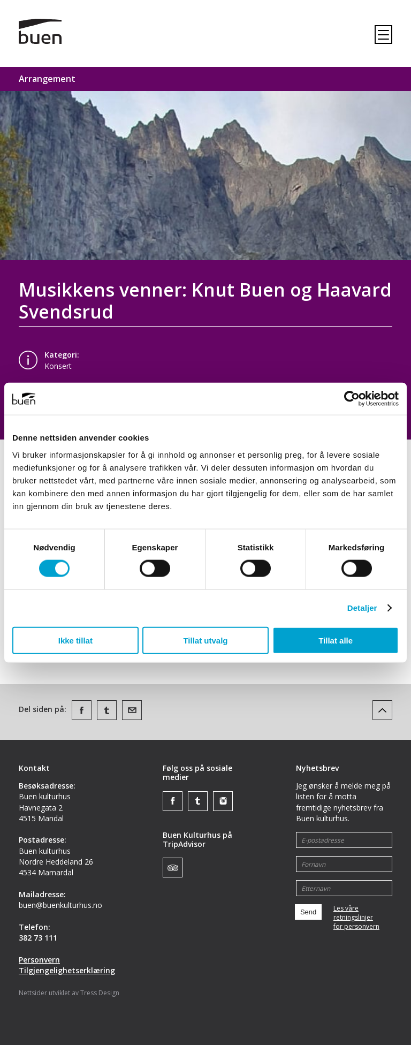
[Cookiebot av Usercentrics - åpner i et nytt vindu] (352, 399)
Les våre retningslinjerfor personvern (356, 917)
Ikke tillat (75, 640)
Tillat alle (335, 640)
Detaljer (362, 607)
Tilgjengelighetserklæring (67, 970)
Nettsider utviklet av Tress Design (69, 992)
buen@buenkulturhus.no (60, 905)
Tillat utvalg (205, 640)
